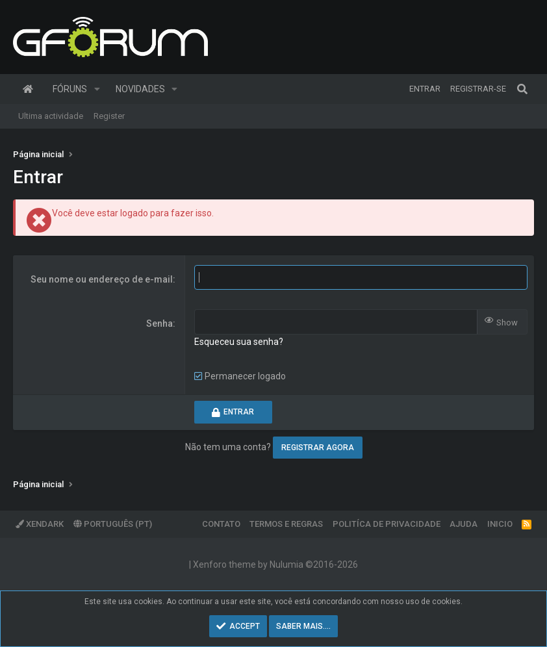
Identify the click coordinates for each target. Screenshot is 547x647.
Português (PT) (112, 524)
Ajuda (463, 524)
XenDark (40, 524)
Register (109, 116)
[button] (97, 89)
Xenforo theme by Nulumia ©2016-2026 (275, 564)
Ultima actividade (50, 116)
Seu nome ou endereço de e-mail (102, 279)
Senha (159, 323)
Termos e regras (286, 524)
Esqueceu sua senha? (238, 341)
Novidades (140, 89)
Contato (221, 524)
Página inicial (28, 89)
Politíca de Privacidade (386, 524)
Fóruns (70, 89)
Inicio (500, 524)
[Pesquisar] (522, 89)
